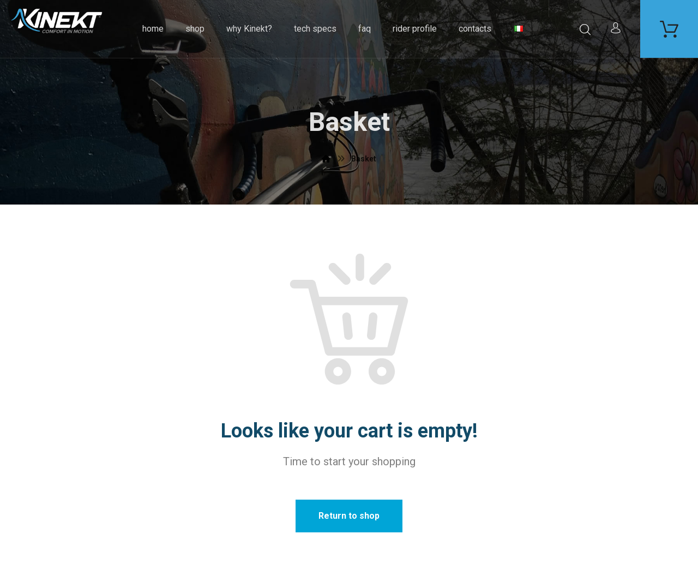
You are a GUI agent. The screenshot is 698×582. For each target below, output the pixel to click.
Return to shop (349, 516)
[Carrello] (669, 28)
